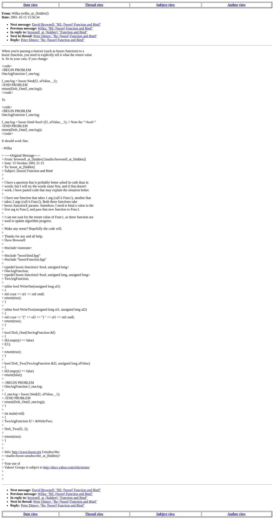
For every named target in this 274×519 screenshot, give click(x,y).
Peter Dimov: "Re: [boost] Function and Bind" (65, 36)
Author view (237, 5)
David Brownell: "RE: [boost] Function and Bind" (66, 24)
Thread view (94, 5)
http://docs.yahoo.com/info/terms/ (66, 467)
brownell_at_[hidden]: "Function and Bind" (57, 32)
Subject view (165, 5)
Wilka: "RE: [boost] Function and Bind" (65, 28)
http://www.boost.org (26, 452)
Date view (30, 5)
